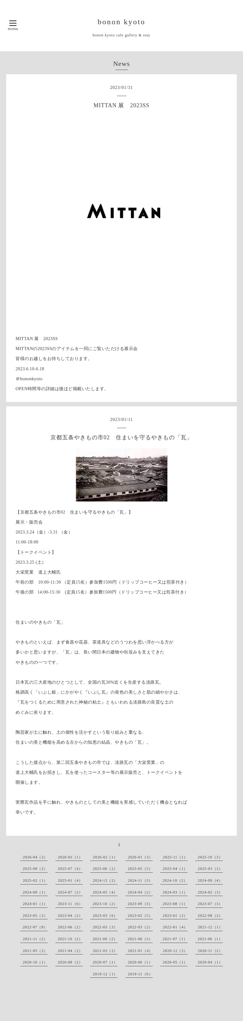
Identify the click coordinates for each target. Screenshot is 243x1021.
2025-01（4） (70, 880)
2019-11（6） (140, 974)
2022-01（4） (175, 927)
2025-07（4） (70, 868)
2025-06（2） (105, 868)
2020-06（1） (140, 962)
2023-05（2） (35, 915)
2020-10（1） (35, 962)
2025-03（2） (210, 868)
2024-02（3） (210, 892)
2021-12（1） (210, 927)
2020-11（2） (210, 951)
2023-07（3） (210, 904)
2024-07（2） (70, 892)
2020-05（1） (175, 962)
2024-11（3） (140, 880)
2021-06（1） (210, 939)
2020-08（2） (70, 962)
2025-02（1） (35, 880)
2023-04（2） (70, 915)
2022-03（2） (140, 927)
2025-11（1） (175, 857)
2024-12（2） (105, 880)
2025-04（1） (175, 868)
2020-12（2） (175, 951)
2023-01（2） (175, 915)
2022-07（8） (35, 927)
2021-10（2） (70, 939)
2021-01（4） (140, 951)
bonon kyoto (122, 22)
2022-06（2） (70, 927)
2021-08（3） (140, 939)
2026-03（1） (70, 857)
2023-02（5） (140, 915)
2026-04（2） (35, 857)
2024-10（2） (175, 880)
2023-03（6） (105, 915)
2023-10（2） (105, 904)
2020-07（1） (105, 962)
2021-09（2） (105, 939)
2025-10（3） (210, 857)
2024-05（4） (105, 892)
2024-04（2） (140, 892)
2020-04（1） (210, 962)
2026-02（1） (105, 857)
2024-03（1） (175, 892)
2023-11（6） (70, 904)
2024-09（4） (210, 880)
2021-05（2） (35, 951)
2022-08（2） (210, 915)
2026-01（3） (140, 857)
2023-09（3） (140, 904)
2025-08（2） (35, 868)
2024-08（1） (35, 892)
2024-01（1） (35, 904)
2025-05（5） (140, 868)
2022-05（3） (105, 927)
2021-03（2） (105, 951)
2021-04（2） (70, 951)
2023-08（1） (175, 904)
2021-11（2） (35, 939)
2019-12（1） (105, 974)
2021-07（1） (175, 939)
